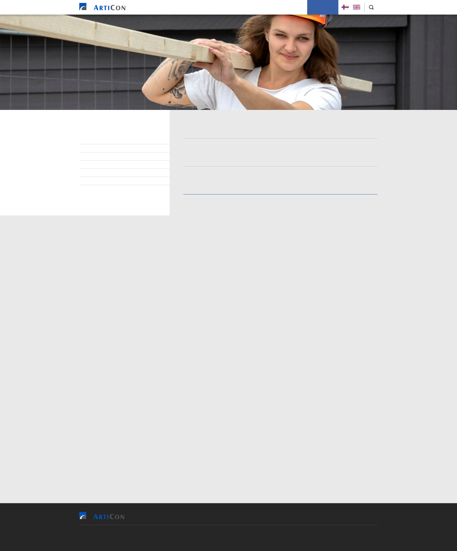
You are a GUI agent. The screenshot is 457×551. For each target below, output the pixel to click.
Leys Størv (323, 7)
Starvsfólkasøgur (106, 173)
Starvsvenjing (102, 164)
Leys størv (98, 140)
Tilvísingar (215, 7)
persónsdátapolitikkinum (213, 383)
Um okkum (293, 7)
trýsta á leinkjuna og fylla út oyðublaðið (326, 216)
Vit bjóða (186, 7)
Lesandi (95, 148)
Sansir (262, 538)
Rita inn (238, 256)
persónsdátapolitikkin (212, 310)
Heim (164, 7)
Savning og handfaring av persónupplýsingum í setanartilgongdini (113, 194)
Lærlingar (97, 156)
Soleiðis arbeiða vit (254, 7)
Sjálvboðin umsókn (107, 181)
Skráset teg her (332, 233)
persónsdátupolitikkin (262, 437)
